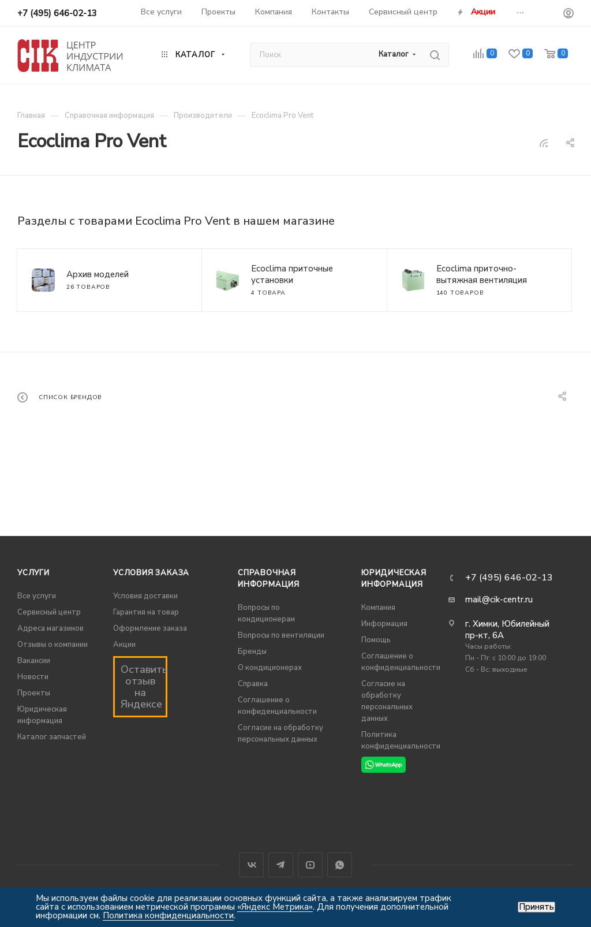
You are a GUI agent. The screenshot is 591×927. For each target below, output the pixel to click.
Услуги (33, 573)
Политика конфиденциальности (168, 915)
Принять (536, 907)
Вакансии (33, 661)
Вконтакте (251, 864)
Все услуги (36, 596)
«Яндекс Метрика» (275, 907)
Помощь (376, 640)
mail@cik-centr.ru (499, 599)
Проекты (33, 693)
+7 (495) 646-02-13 (57, 13)
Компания (378, 607)
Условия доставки (145, 596)
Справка (253, 684)
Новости (32, 677)
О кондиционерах (270, 667)
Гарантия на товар (146, 612)
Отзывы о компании (52, 644)
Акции (124, 644)
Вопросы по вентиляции (281, 635)
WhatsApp (339, 864)
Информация (384, 624)
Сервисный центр (49, 612)
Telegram (280, 864)
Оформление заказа (150, 628)
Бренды (252, 651)
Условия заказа (151, 573)
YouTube (310, 864)
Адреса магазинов (50, 628)
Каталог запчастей (51, 737)
